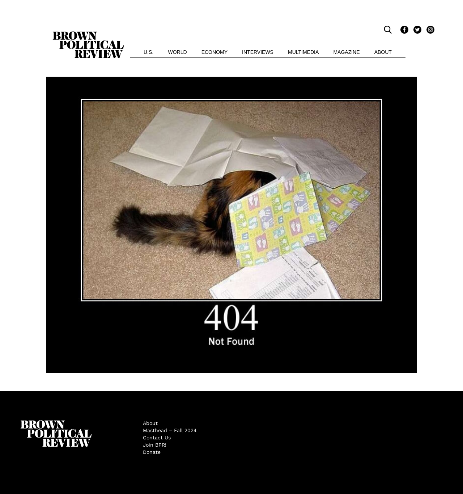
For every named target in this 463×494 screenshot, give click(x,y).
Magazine (346, 52)
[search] (389, 30)
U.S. (148, 52)
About (383, 52)
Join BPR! (154, 445)
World (177, 52)
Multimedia (303, 52)
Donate (152, 452)
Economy (214, 52)
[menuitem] (148, 53)
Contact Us (157, 437)
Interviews (257, 52)
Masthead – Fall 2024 (170, 430)
